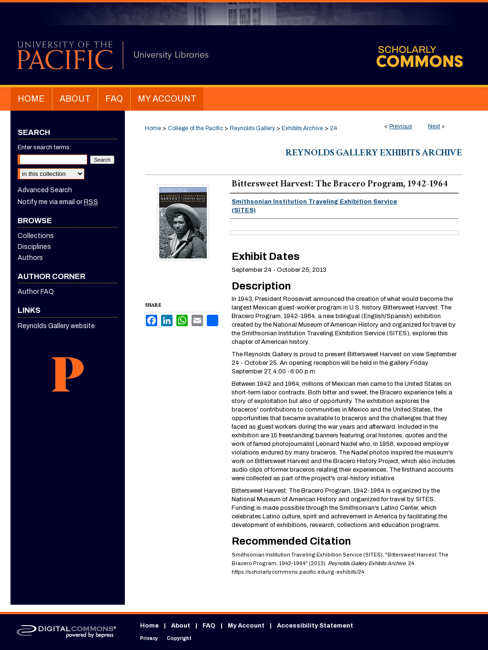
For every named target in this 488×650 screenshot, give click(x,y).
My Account (246, 625)
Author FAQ (36, 291)
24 (333, 128)
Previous (400, 126)
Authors (30, 257)
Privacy (149, 638)
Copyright (179, 638)
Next (434, 126)
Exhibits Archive (302, 128)
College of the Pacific (195, 128)
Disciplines (34, 246)
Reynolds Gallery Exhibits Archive (373, 154)
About (180, 625)
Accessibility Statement (315, 625)
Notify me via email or (58, 202)
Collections (36, 235)
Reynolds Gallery (252, 128)
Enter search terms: (44, 147)
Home (153, 128)
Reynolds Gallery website (56, 326)
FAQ (209, 625)
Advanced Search (45, 190)
